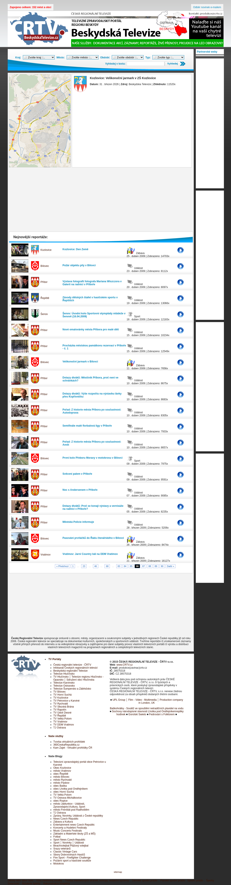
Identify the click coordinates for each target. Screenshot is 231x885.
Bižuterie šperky (31, 883)
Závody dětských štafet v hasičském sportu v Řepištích (90, 299)
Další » (170, 566)
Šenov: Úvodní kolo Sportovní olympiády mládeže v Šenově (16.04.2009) (94, 315)
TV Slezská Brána (63, 706)
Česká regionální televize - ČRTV (72, 664)
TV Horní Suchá (62, 694)
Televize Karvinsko (64, 682)
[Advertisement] (101, 200)
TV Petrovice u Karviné (66, 700)
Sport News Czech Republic (69, 839)
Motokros (58, 863)
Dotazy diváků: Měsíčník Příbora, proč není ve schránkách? (90, 379)
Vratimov (46, 554)
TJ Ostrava (59, 727)
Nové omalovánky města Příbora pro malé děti (91, 329)
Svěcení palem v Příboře (77, 473)
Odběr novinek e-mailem (207, 7)
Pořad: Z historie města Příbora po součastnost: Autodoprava (92, 411)
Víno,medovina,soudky (49, 880)
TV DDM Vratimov (63, 724)
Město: (61, 57)
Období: (105, 57)
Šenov (44, 314)
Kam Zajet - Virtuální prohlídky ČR (72, 747)
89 (156, 566)
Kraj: (18, 57)
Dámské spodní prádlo (144, 880)
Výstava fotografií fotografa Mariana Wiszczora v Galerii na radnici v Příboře (92, 283)
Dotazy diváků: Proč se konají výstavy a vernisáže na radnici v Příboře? (93, 507)
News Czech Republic (65, 818)
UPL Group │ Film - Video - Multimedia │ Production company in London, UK (148, 701)
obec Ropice (60, 800)
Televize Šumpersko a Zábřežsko (72, 688)
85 (131, 566)
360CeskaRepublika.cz (66, 744)
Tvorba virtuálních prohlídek (69, 741)
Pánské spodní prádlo (172, 880)
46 (95, 566)
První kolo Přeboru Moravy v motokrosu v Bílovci (93, 457)
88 (150, 566)
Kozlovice (46, 249)
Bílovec (45, 265)
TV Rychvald (60, 703)
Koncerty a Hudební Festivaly (70, 827)
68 (107, 566)
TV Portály (55, 659)
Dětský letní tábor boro (21, 880)
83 (119, 566)
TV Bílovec (59, 691)
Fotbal (56, 836)
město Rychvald (62, 779)
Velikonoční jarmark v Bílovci (80, 361)
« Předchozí (62, 566)
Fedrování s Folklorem (162, 714)
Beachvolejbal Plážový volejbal (70, 845)
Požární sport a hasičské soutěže (72, 860)
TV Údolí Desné (62, 712)
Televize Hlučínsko (64, 673)
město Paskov (61, 782)
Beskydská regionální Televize (70, 670)
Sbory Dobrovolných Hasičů (69, 854)
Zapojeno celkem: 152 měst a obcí (30, 7)
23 (84, 566)
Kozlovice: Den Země (75, 249)
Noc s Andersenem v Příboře (80, 489)
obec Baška (60, 785)
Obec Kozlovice (62, 767)
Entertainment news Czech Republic (74, 824)
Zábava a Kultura (63, 821)
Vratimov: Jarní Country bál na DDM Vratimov (90, 554)
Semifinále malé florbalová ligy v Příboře (87, 425)
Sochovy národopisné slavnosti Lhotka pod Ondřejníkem (144, 711)
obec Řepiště (60, 773)
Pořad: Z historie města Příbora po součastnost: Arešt (92, 443)
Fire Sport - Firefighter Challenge (72, 857)
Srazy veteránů (62, 848)
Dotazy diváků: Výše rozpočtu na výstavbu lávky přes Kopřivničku (92, 395)
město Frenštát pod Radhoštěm (71, 809)
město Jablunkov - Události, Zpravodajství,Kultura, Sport (69, 805)
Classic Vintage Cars (65, 851)
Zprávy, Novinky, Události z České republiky (78, 815)
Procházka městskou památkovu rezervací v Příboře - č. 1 (94, 347)
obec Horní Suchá (63, 791)
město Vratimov (62, 770)
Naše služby (56, 736)
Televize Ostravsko (64, 685)
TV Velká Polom (62, 718)
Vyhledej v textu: (115, 63)
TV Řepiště (59, 715)
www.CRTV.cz (124, 664)
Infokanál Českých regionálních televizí (75, 667)
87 (143, 566)
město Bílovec (61, 776)
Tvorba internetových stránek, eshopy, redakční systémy (97, 880)
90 (162, 566)
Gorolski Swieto (137, 714)
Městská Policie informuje (78, 521)
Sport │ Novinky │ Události (68, 842)
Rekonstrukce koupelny (56, 883)
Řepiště (45, 298)
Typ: (148, 57)
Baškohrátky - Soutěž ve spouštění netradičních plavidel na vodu (146, 708)
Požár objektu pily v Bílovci (79, 265)
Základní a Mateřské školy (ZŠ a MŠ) (74, 833)
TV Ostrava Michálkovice (67, 797)
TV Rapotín (59, 709)
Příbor (44, 282)
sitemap (118, 872)
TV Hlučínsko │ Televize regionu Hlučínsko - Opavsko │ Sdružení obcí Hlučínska (78, 678)
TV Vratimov (60, 721)
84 (125, 566)
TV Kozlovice (60, 697)
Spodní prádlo (195, 880)
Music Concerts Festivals (67, 830)
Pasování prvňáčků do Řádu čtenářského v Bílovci (93, 537)
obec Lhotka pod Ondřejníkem (70, 788)
